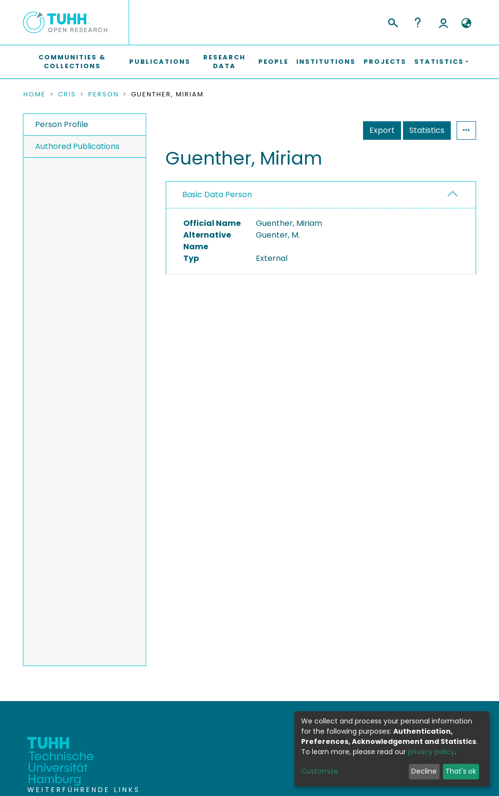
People (273, 61)
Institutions (326, 61)
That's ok (460, 771)
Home (34, 94)
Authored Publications (77, 146)
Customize (319, 771)
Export (382, 130)
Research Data (224, 62)
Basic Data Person (217, 194)
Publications (160, 61)
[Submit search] (392, 21)
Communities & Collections (72, 62)
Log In (443, 22)
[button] (466, 23)
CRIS (67, 94)
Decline (424, 771)
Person (103, 94)
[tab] (321, 195)
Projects (385, 61)
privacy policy (431, 752)
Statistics (426, 130)
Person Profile (61, 124)
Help (417, 22)
